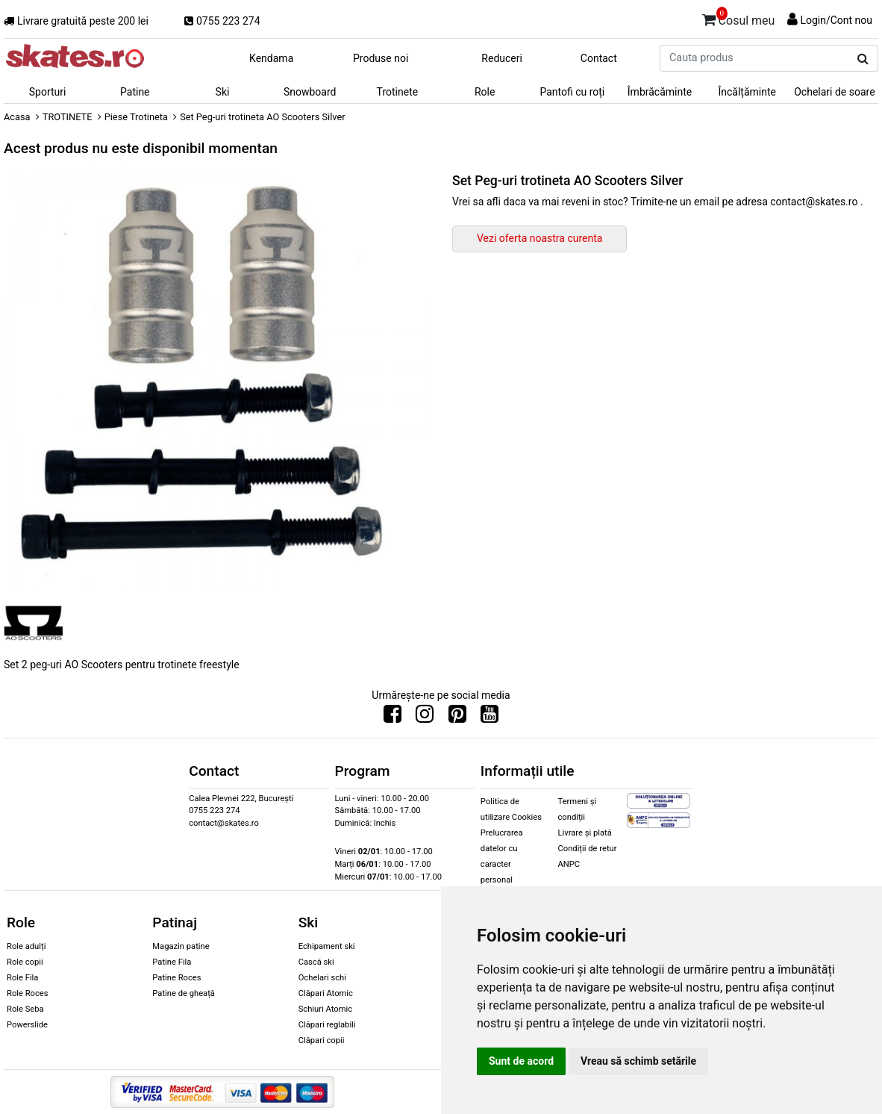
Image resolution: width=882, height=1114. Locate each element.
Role (485, 92)
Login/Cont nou (836, 20)
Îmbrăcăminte (660, 92)
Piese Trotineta (136, 116)
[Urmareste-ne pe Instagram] (425, 718)
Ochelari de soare (834, 92)
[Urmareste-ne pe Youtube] (489, 718)
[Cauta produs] (863, 59)
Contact (599, 58)
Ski (223, 92)
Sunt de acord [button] (521, 1061)
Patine (135, 92)
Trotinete (398, 92)
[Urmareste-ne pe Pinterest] (457, 718)
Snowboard (310, 92)
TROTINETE (68, 116)
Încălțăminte (747, 92)
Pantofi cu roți (571, 92)
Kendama (271, 58)
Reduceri (501, 58)
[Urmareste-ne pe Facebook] (392, 718)
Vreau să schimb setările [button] (638, 1061)
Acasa (17, 116)
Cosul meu (738, 18)
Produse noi (380, 58)
